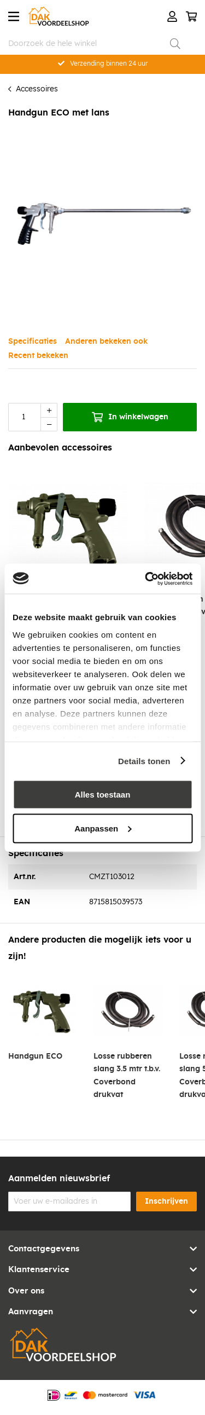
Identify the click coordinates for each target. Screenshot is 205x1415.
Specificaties (32, 341)
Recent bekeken (38, 356)
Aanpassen (102, 828)
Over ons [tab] (26, 1291)
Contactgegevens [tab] (43, 1249)
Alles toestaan (103, 794)
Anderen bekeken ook (106, 341)
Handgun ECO (35, 1056)
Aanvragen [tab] (30, 1312)
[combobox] (94, 44)
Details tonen (144, 760)
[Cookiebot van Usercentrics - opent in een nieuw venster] (145, 578)
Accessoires (37, 89)
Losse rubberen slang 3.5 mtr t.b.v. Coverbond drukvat (126, 1076)
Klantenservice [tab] (38, 1270)
